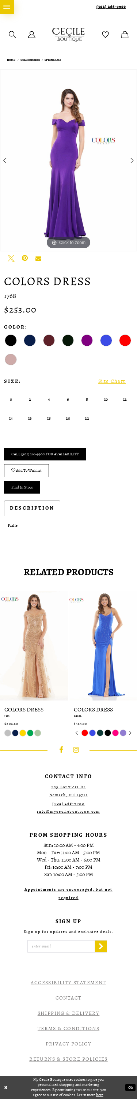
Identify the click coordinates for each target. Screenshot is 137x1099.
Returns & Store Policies (68, 1059)
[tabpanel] (68, 160)
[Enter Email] (61, 946)
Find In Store (22, 487)
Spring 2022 (53, 60)
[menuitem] (7, 7)
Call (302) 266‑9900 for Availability (45, 454)
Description (32, 508)
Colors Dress (30, 60)
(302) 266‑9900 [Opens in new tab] (68, 803)
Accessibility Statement (68, 982)
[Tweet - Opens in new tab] (11, 258)
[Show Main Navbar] (7, 7)
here (99, 1095)
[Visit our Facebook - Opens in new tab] (61, 750)
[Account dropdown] (32, 35)
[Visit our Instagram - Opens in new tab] (76, 750)
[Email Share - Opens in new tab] (38, 258)
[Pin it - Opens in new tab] (25, 258)
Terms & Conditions (68, 1028)
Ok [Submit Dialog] (130, 1087)
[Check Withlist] (106, 35)
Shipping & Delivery (69, 1013)
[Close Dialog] (5, 1087)
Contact (69, 997)
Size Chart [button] (112, 381)
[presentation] (34, 645)
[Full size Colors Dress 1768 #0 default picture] (68, 160)
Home (11, 60)
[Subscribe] (101, 946)
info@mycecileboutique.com (68, 811)
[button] (12, 35)
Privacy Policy (69, 1043)
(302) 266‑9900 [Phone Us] (111, 7)
